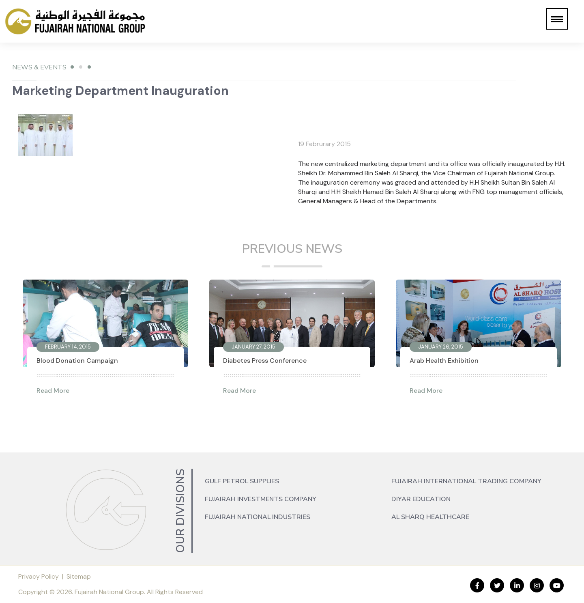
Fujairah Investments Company (260, 499)
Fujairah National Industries (257, 517)
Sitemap (79, 576)
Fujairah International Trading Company (466, 481)
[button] (557, 19)
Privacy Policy (38, 576)
